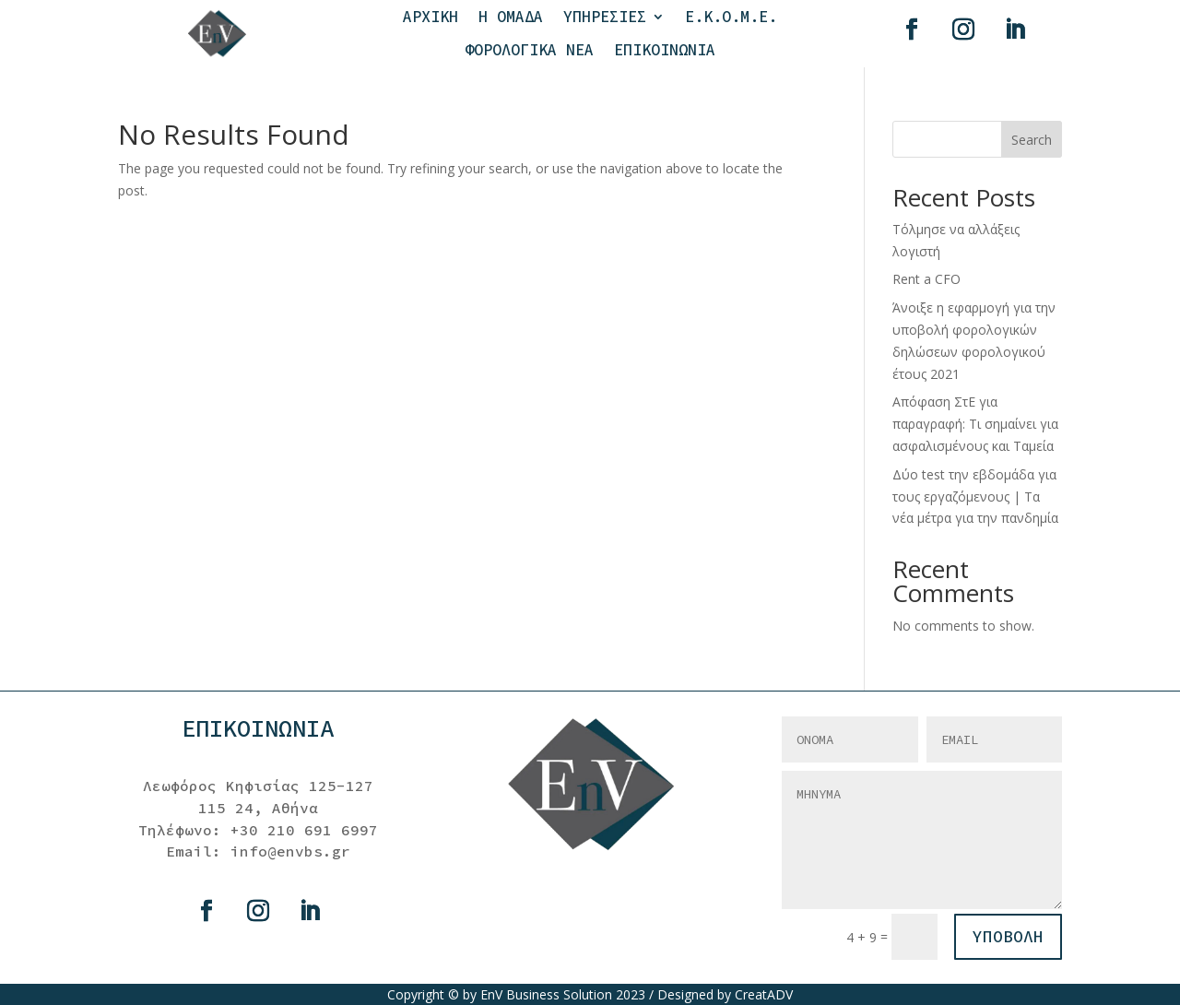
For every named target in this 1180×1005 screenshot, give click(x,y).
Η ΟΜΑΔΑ (510, 17)
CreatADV (764, 994)
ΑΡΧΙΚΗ (430, 17)
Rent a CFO (926, 279)
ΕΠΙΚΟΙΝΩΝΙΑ (664, 50)
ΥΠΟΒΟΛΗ (1008, 936)
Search (1031, 139)
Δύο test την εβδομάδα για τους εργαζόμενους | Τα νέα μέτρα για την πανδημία (975, 496)
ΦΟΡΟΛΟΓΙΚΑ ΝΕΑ (529, 50)
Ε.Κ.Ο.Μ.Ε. (731, 17)
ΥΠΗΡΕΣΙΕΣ (604, 17)
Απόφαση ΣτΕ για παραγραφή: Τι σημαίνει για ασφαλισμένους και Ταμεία (975, 424)
